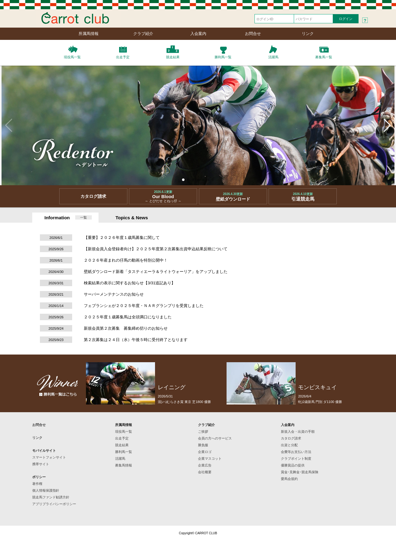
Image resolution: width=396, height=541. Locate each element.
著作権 (37, 483)
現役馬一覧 (123, 431)
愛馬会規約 (289, 479)
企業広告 (205, 465)
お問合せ (253, 33)
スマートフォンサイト (49, 457)
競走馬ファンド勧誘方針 (50, 497)
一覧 (83, 217)
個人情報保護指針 (45, 490)
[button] (183, 179)
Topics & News (131, 217)
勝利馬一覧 (123, 452)
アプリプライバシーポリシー (54, 504)
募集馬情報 (123, 465)
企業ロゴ (205, 452)
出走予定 (122, 438)
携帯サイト (40, 464)
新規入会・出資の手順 (298, 431)
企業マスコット (210, 458)
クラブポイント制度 (296, 458)
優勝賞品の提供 (293, 465)
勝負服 (203, 445)
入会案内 (198, 33)
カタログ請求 (291, 438)
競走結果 (122, 445)
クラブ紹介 (143, 33)
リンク (308, 33)
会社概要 (205, 472)
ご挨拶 (203, 431)
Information (57, 217)
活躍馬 (120, 458)
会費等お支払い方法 (296, 452)
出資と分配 (289, 445)
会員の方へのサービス (215, 438)
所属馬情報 (89, 33)
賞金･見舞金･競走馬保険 (299, 472)
